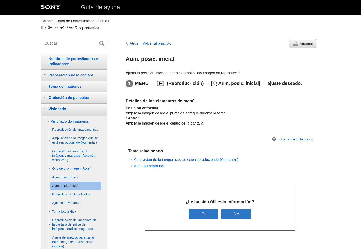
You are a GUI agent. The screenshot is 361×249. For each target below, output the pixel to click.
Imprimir (306, 43)
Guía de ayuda (100, 7)
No (236, 213)
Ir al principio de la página (295, 139)
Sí (203, 213)
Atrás (134, 43)
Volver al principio (157, 43)
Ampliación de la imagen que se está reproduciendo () (186, 160)
